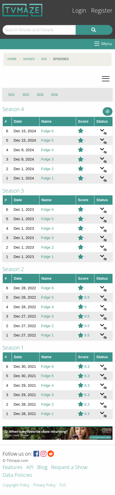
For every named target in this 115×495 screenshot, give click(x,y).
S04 (54, 94)
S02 (25, 94)
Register (101, 10)
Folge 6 (47, 131)
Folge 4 (47, 150)
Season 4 (13, 109)
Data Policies (17, 475)
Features (12, 468)
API (29, 468)
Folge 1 (47, 178)
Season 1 (13, 347)
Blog (42, 468)
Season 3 (13, 190)
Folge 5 (47, 140)
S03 (40, 94)
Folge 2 (47, 169)
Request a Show (69, 468)
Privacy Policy (44, 485)
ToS (62, 485)
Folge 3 (47, 159)
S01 (11, 94)
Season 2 (13, 269)
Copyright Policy (16, 485)
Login (79, 10)
